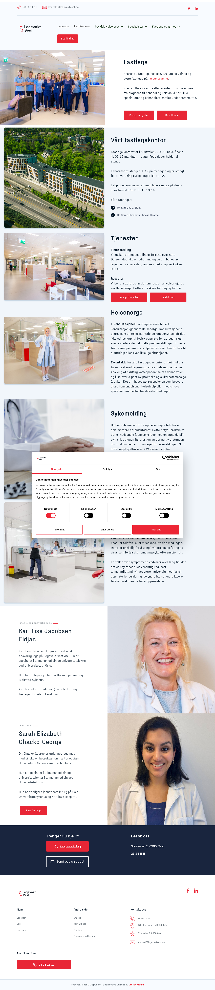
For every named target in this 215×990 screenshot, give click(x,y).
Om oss (77, 918)
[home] (35, 32)
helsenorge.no (158, 78)
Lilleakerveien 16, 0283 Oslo (152, 925)
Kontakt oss (80, 924)
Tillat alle (155, 529)
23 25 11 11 (138, 854)
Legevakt (63, 26)
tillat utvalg (107, 529)
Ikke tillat (59, 529)
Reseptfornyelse (138, 115)
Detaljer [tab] (107, 469)
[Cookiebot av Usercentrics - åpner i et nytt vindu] (164, 458)
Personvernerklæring (84, 936)
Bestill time (67, 38)
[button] (109, 26)
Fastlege (21, 930)
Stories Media (136, 984)
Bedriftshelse (82, 26)
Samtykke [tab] (57, 469)
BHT (19, 924)
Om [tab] (158, 469)
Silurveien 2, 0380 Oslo (149, 933)
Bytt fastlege (33, 810)
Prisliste (78, 930)
